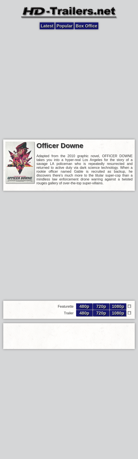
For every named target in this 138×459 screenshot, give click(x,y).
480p (84, 306)
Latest (47, 25)
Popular (64, 25)
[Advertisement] (52, 84)
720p (101, 306)
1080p (118, 306)
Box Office (86, 25)
